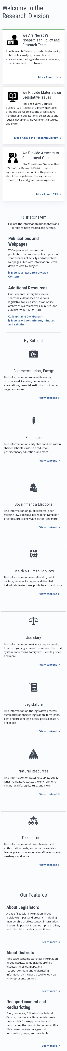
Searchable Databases (24, 316)
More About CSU (48, 194)
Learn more (51, 942)
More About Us (49, 77)
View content (49, 398)
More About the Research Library (37, 138)
